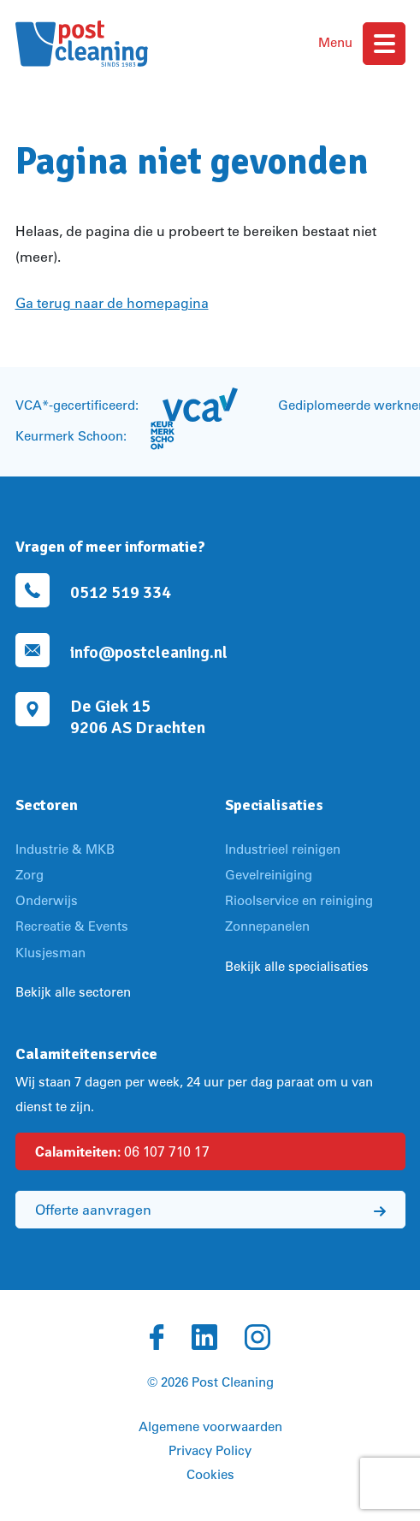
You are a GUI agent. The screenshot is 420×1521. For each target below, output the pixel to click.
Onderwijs (46, 900)
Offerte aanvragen (210, 1209)
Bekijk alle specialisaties (297, 966)
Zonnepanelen (267, 926)
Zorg (29, 875)
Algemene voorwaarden (210, 1426)
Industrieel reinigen (282, 849)
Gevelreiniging (268, 875)
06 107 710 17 (122, 1151)
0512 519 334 (120, 592)
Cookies (210, 1474)
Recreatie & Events (71, 926)
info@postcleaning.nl (149, 652)
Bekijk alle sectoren (73, 992)
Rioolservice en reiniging (299, 900)
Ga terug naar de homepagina (112, 302)
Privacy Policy (210, 1450)
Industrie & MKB (65, 849)
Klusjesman (50, 952)
